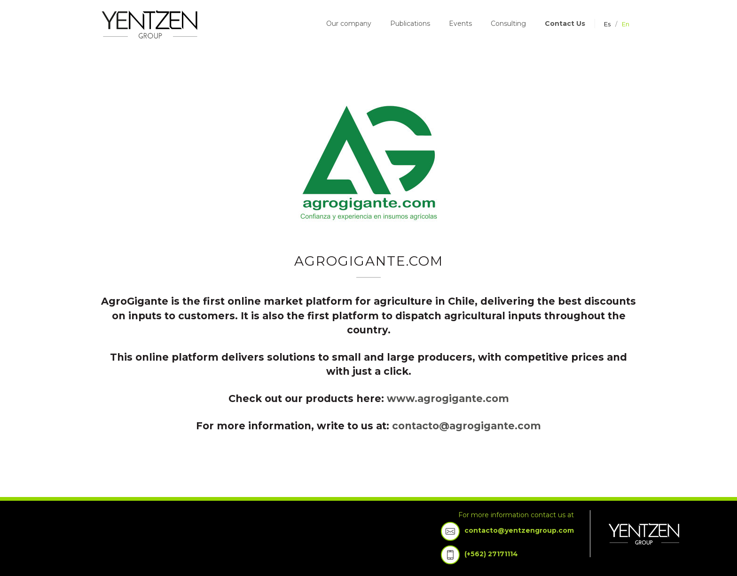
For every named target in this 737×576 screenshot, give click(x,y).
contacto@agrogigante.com (466, 426)
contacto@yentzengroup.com (519, 530)
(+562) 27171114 (491, 554)
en (625, 24)
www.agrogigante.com (448, 398)
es (607, 24)
